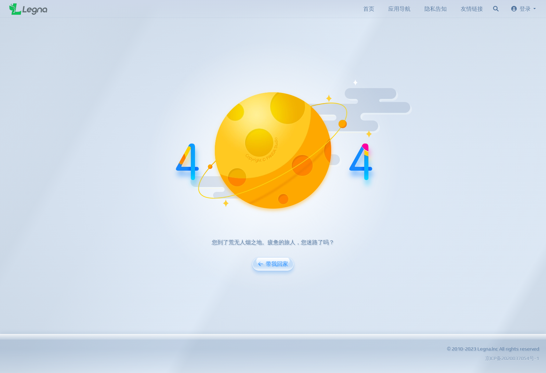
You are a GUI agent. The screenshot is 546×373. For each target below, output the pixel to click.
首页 (368, 9)
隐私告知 (435, 9)
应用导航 (399, 9)
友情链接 (472, 9)
